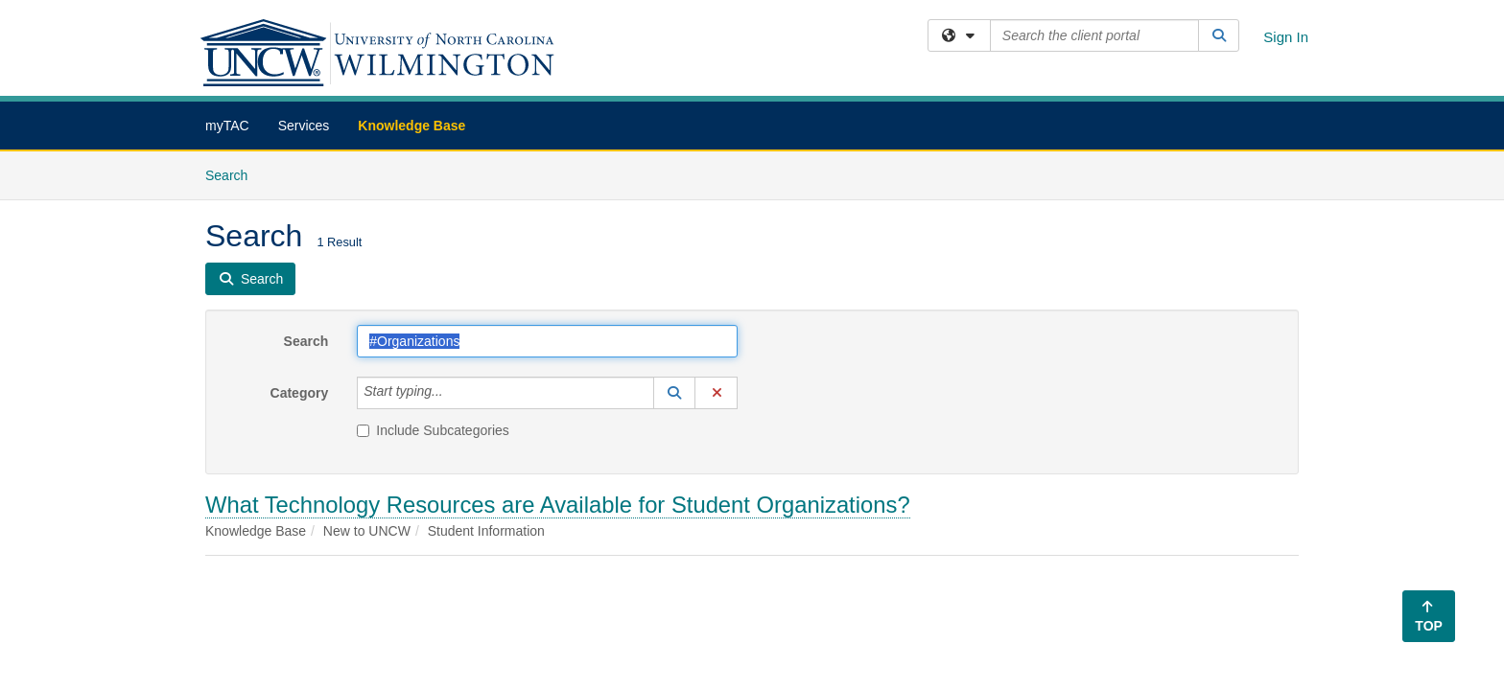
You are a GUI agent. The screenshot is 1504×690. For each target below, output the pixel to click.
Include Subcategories (433, 430)
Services (304, 125)
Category (299, 393)
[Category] (453, 392)
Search (233, 174)
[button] (674, 393)
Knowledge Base (411, 125)
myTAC (227, 125)
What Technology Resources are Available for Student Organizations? (557, 505)
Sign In (1285, 37)
